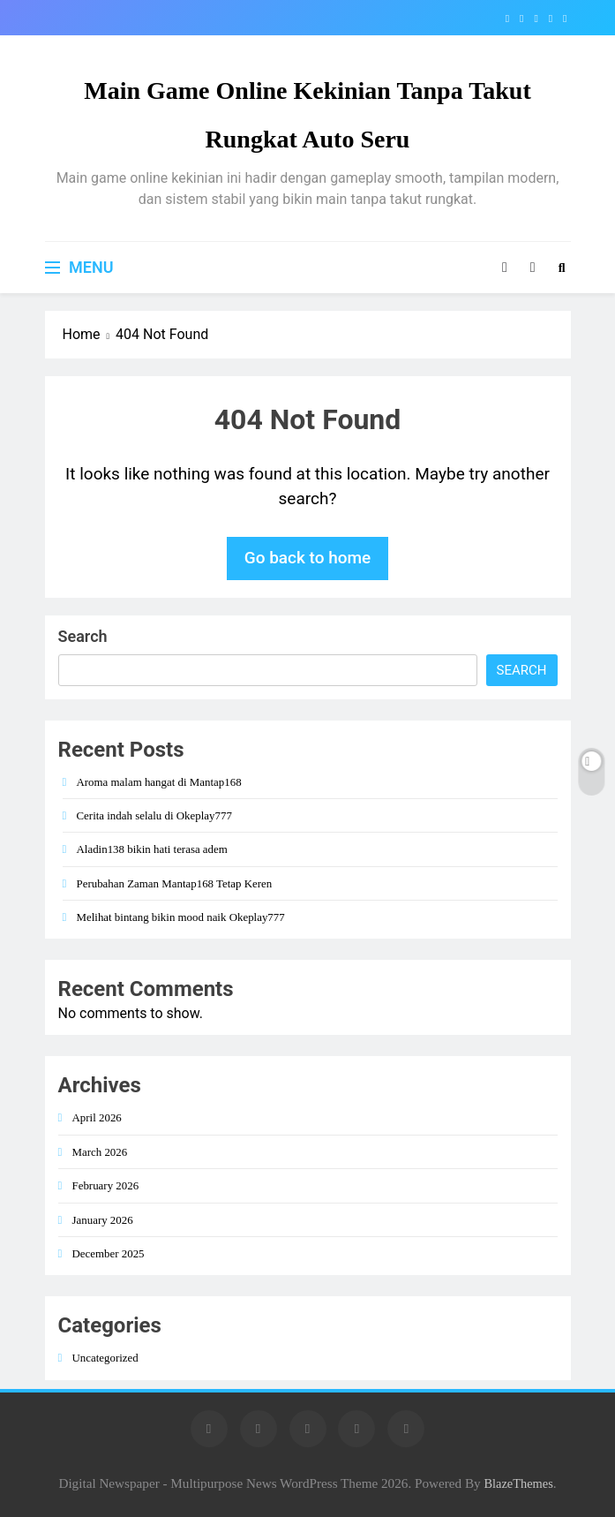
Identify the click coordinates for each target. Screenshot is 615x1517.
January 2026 (102, 1219)
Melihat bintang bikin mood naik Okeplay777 (181, 917)
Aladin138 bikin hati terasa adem (152, 849)
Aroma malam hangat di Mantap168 (159, 782)
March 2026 (100, 1152)
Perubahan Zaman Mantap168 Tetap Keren (175, 883)
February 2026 (105, 1185)
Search (83, 636)
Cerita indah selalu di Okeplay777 (154, 815)
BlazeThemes (518, 1483)
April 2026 (97, 1117)
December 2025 (108, 1253)
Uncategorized (105, 1357)
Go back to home (307, 557)
